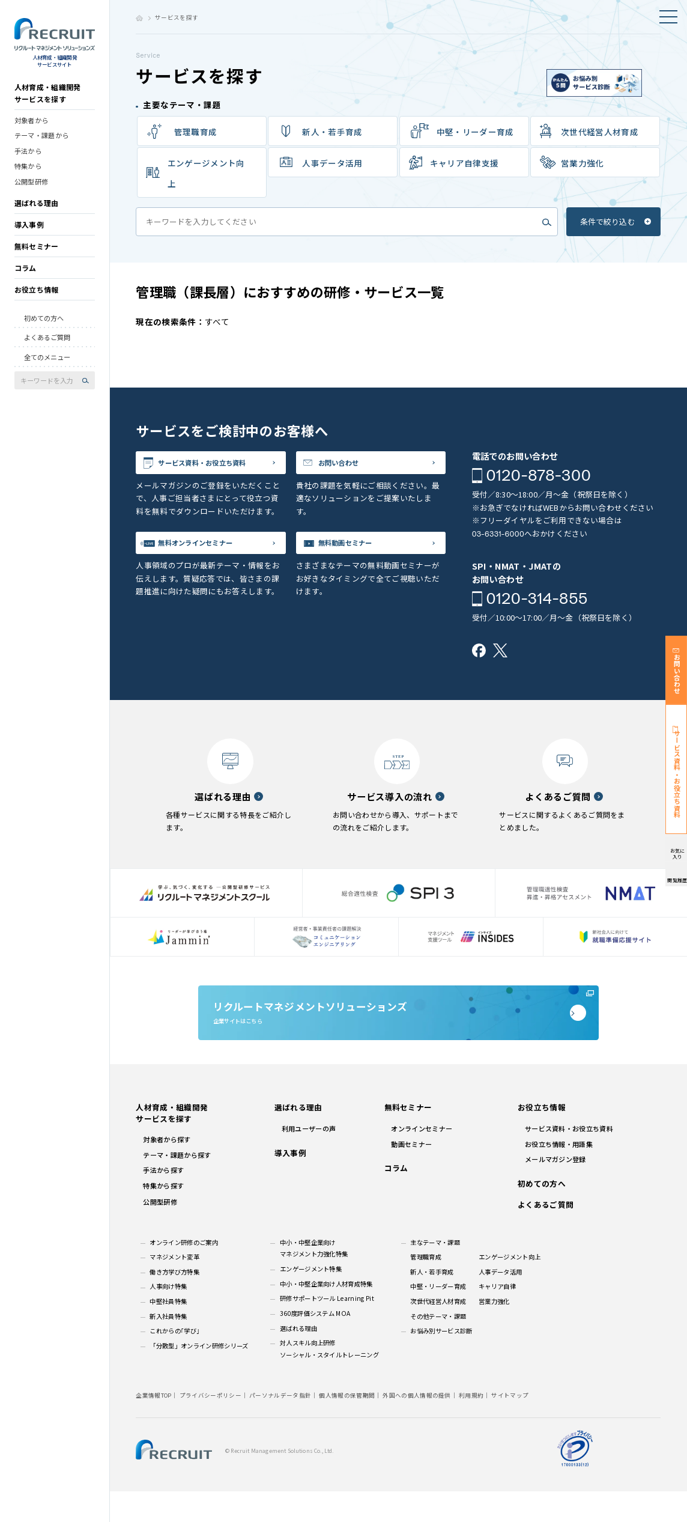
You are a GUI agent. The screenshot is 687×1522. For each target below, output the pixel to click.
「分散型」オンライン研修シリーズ (199, 1376)
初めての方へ (44, 327)
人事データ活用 (500, 1302)
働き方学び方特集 (174, 1302)
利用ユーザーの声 (309, 1159)
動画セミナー (411, 1174)
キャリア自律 (497, 1316)
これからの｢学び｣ (174, 1361)
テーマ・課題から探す (177, 1185)
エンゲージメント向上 (206, 173)
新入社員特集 (168, 1346)
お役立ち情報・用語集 (559, 1174)
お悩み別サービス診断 (441, 1361)
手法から (27, 159)
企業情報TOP (153, 1425)
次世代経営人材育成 (599, 132)
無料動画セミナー (358, 551)
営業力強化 (582, 163)
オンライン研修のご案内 (184, 1272)
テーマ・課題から (41, 144)
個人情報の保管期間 (347, 1425)
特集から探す (163, 1215)
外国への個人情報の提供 (417, 1425)
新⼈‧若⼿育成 (332, 132)
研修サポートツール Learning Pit (327, 1328)
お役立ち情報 (36, 298)
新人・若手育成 (431, 1302)
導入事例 (29, 233)
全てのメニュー (47, 365)
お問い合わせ (349, 465)
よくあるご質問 (47, 346)
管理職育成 (195, 132)
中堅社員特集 (168, 1331)
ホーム (139, 18)
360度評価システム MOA (315, 1343)
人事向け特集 (168, 1316)
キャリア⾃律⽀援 (464, 163)
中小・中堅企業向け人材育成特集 (326, 1313)
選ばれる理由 (36, 212)
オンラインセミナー (421, 1159)
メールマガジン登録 (555, 1190)
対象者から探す (166, 1170)
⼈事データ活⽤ (332, 163)
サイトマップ (509, 1425)
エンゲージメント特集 (311, 1299)
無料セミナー (36, 255)
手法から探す (163, 1200)
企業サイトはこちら (398, 1031)
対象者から (31, 128)
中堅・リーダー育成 (475, 132)
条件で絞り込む (607, 221)
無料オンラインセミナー (211, 551)
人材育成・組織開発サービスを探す (47, 102)
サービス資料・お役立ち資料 (220, 465)
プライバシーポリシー (210, 1425)
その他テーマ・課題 (438, 1346)
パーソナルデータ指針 (280, 1425)
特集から (27, 175)
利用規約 (471, 1425)
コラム (25, 277)
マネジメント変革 (174, 1287)
